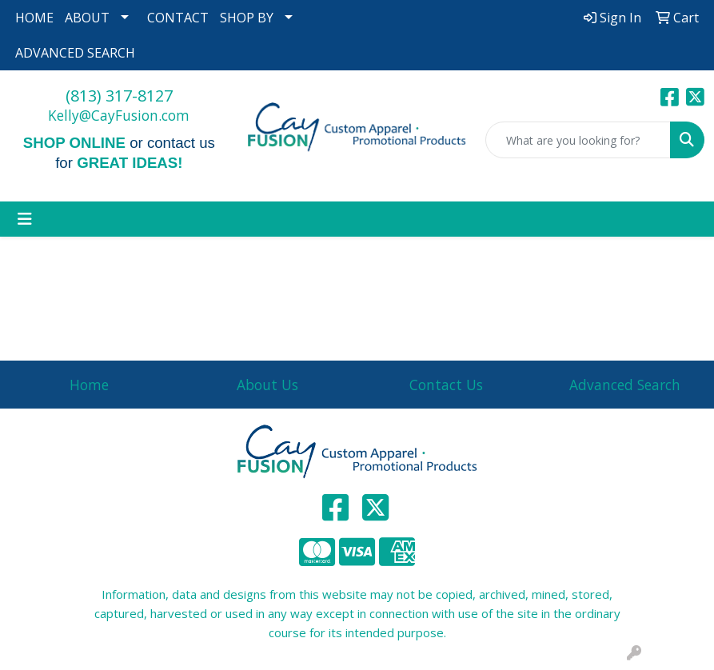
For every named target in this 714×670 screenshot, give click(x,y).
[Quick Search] (578, 140)
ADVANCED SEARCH (75, 53)
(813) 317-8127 (119, 95)
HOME (34, 17)
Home (89, 384)
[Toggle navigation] (25, 219)
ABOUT (87, 17)
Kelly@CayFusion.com (118, 115)
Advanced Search (624, 384)
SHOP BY (246, 17)
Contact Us (446, 384)
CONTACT (178, 17)
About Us (267, 384)
